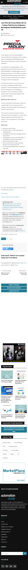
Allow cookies (14, 12)
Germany (5, 450)
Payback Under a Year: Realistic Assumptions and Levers (20, 398)
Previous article (6, 271)
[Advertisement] (14, 171)
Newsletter (4, 534)
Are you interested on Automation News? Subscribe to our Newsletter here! (14, 429)
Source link (4, 193)
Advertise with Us (14, 291)
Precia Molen (5, 33)
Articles (5, 454)
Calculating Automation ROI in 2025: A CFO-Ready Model (21, 382)
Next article (23, 271)
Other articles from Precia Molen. (10, 197)
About (4, 16)
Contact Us (4, 542)
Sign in (25, 2)
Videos (12, 454)
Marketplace (21, 16)
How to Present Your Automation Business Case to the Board (20, 416)
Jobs (11, 238)
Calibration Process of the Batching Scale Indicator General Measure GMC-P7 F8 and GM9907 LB (6, 399)
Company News (13, 446)
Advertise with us (5, 532)
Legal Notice (4, 537)
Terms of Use (20, 10)
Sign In (23, 263)
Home (2, 521)
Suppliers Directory (6, 529)
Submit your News (14, 285)
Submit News (4, 524)
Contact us (22, 231)
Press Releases (18, 442)
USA (4, 446)
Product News (7, 442)
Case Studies (14, 450)
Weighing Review (16, 214)
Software (5, 458)
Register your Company (14, 288)
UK (7, 238)
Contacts (15, 16)
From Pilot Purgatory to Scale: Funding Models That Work (7, 416)
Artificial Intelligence (14, 18)
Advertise (9, 16)
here (12, 190)
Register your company (7, 526)
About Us (3, 539)
